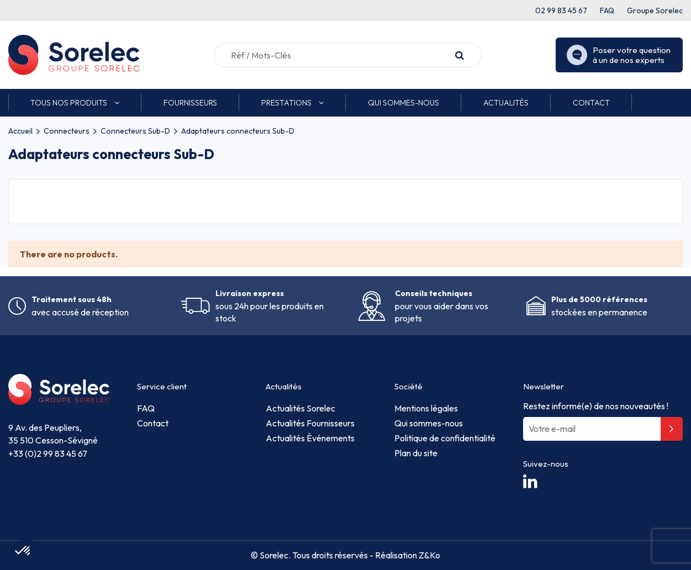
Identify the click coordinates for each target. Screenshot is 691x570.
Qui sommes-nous (428, 423)
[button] (74, 103)
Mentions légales (426, 408)
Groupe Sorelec (655, 10)
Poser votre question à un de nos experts (619, 55)
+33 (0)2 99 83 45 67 (47, 453)
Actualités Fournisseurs (310, 423)
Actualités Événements (310, 438)
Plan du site (415, 452)
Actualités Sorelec (300, 408)
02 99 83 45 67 (561, 10)
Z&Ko (428, 555)
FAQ (607, 10)
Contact (152, 423)
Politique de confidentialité (444, 438)
